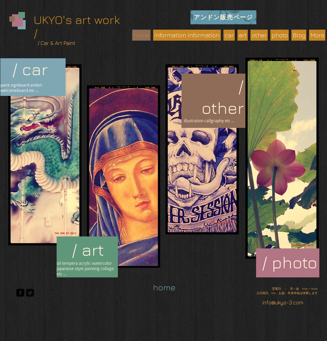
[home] (164, 287)
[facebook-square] (20, 293)
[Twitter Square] (30, 293)
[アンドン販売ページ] (223, 17)
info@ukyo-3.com (282, 302)
